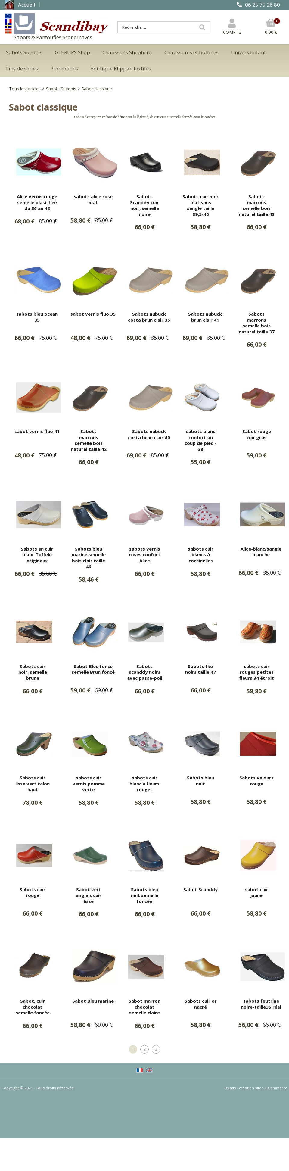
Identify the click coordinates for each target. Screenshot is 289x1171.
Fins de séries (22, 68)
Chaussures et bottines (191, 52)
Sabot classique (97, 89)
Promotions (64, 68)
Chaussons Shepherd (127, 52)
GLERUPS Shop (72, 52)
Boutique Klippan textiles (120, 68)
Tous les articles (25, 89)
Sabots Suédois (24, 52)
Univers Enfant (248, 52)
